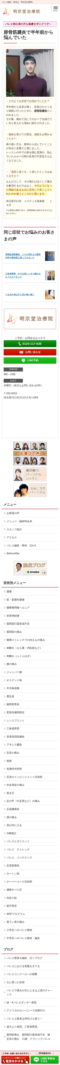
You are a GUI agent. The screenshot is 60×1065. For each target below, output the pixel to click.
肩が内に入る (14, 825)
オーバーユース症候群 (19, 881)
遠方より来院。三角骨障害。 (23, 1026)
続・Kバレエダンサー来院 (21, 1002)
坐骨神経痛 (13, 615)
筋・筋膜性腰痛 (15, 599)
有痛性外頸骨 (14, 768)
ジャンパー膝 (14, 672)
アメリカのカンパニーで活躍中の (26, 1010)
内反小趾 (12, 897)
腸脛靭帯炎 (13, 704)
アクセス (12, 537)
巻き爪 (10, 793)
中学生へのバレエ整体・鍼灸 (23, 938)
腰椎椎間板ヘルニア (18, 607)
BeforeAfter (13, 553)
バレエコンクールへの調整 (22, 974)
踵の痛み (13, 817)
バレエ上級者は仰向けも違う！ (24, 1018)
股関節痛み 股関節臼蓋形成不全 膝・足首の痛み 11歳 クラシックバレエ (30, 1036)
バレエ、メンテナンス (19, 857)
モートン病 (13, 873)
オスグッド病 (14, 680)
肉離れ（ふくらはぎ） (19, 656)
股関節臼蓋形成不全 (18, 623)
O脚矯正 (11, 833)
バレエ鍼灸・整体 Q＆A (21, 545)
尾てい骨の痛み (15, 922)
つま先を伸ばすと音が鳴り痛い (19, 294)
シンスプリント (15, 720)
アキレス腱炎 (14, 744)
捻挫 (9, 760)
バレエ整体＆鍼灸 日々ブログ (24, 958)
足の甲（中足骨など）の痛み (24, 801)
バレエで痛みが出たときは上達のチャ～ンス (30, 992)
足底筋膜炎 (13, 865)
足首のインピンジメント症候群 (24, 777)
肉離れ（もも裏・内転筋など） (24, 648)
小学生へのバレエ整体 (19, 930)
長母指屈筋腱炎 (15, 736)
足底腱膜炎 (13, 809)
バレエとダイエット (18, 841)
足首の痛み (13, 752)
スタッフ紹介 (14, 529)
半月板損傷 (13, 688)
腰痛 (9, 591)
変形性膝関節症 (15, 712)
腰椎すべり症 (14, 889)
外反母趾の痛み (15, 785)
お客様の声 (13, 513)
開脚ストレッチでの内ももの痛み (26, 640)
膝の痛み (12, 664)
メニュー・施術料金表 (19, 521)
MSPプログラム (16, 914)
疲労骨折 (12, 905)
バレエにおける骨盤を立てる (23, 966)
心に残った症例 (15, 982)
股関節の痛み (14, 631)
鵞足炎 (10, 696)
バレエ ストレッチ (18, 849)
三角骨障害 (13, 728)
